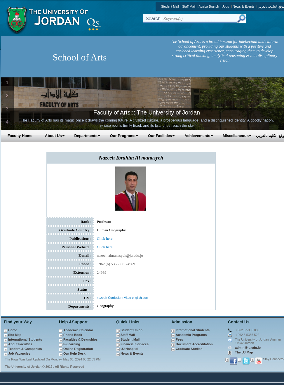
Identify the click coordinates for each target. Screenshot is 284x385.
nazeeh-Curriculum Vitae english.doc (122, 297)
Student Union (131, 330)
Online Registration (78, 349)
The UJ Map (244, 352)
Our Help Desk (74, 353)
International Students (25, 339)
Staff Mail (189, 6)
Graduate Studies (189, 349)
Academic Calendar (78, 330)
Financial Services (135, 344)
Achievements (198, 135)
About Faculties (20, 344)
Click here (105, 238)
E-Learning (71, 344)
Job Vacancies (19, 353)
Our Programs (124, 135)
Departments (87, 135)
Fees (179, 339)
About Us (55, 135)
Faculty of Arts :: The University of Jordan (146, 112)
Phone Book (72, 335)
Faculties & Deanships (80, 339)
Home (12, 330)
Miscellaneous (237, 135)
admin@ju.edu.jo (248, 347)
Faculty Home (20, 135)
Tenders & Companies (25, 349)
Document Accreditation (194, 344)
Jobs (225, 6)
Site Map (14, 335)
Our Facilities (161, 135)
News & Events (244, 6)
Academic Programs (191, 335)
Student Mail (170, 6)
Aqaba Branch (209, 6)
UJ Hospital (129, 349)
